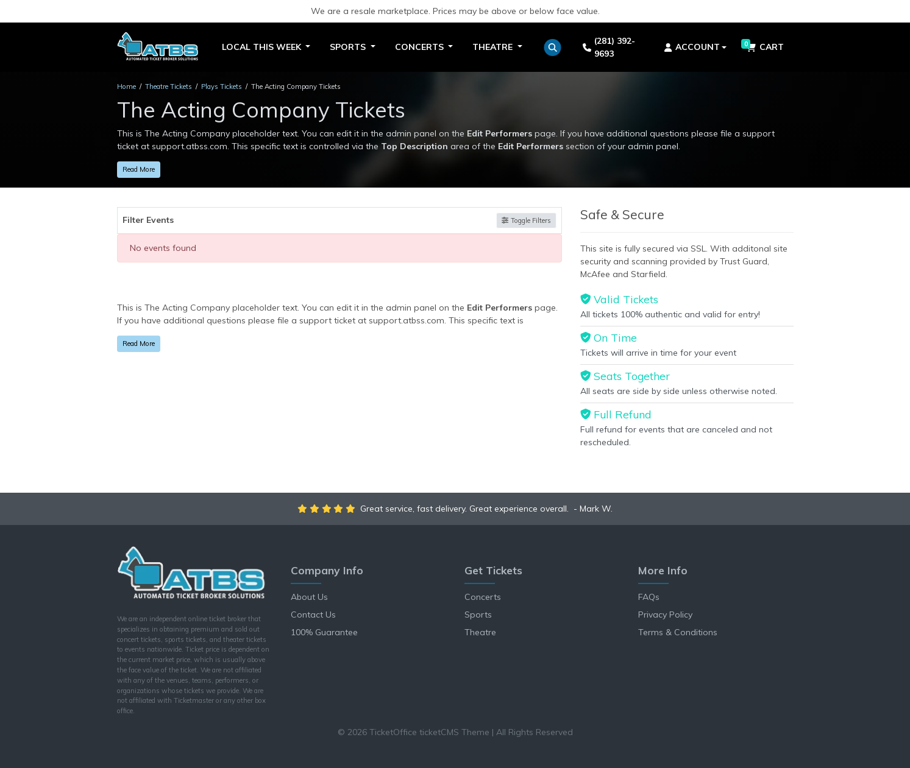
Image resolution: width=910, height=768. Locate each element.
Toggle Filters (526, 220)
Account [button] (692, 46)
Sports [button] (349, 46)
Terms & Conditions (677, 632)
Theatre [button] (493, 46)
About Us (309, 596)
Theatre (480, 632)
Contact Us (313, 614)
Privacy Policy (665, 614)
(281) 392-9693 (609, 47)
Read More (139, 169)
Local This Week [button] (263, 46)
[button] (552, 47)
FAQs (648, 596)
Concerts (482, 596)
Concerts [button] (420, 46)
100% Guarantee (324, 632)
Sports (478, 614)
